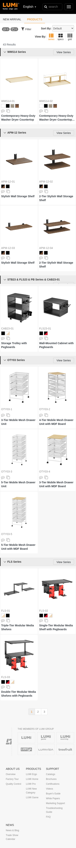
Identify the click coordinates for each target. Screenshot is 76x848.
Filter (26, 29)
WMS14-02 (46, 101)
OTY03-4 (44, 471)
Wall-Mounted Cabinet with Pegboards (56, 345)
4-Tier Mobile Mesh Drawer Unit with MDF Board (56, 421)
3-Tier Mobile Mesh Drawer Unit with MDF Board (56, 484)
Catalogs (50, 774)
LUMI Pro (31, 784)
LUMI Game (32, 797)
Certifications (52, 784)
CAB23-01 (7, 328)
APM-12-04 (46, 248)
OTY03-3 (6, 471)
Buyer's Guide (53, 793)
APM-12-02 (46, 181)
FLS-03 (5, 677)
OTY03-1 (6, 409)
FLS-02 (43, 610)
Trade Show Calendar (12, 837)
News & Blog (12, 830)
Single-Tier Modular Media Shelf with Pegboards (56, 627)
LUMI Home (32, 779)
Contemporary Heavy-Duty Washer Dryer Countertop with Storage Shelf (56, 118)
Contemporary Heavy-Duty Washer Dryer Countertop (18, 117)
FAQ (48, 816)
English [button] (29, 6)
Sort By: (46, 28)
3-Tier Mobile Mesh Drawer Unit (18, 421)
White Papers (53, 798)
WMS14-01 (8, 101)
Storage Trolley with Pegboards (14, 345)
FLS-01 (5, 610)
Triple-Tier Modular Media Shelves (17, 627)
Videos (49, 788)
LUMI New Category (31, 790)
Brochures (51, 779)
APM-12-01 (8, 181)
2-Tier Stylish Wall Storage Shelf (56, 198)
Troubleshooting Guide (54, 810)
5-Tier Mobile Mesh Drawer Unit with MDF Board (18, 546)
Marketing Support (55, 803)
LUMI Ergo (31, 774)
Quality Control (13, 784)
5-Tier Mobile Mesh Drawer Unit (18, 484)
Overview (10, 774)
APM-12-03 (8, 248)
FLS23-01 (45, 328)
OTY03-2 (44, 409)
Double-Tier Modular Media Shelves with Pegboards (18, 693)
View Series (63, 52)
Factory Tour (12, 779)
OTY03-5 (6, 534)
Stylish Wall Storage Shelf (17, 196)
